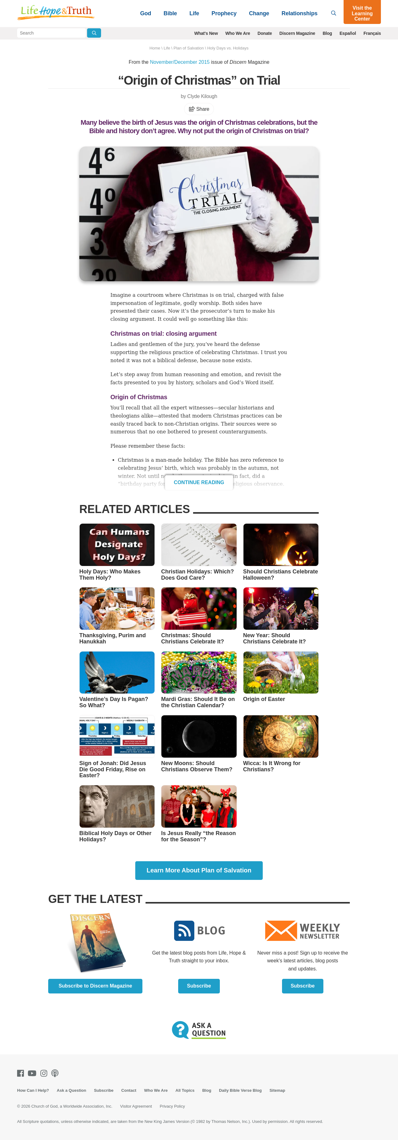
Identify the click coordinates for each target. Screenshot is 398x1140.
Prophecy (223, 13)
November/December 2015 (180, 62)
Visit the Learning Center (362, 13)
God (145, 13)
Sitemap (277, 1090)
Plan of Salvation (189, 48)
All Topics (184, 1090)
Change (259, 13)
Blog (327, 33)
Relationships (299, 13)
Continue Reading (199, 482)
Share (199, 109)
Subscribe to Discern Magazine (95, 985)
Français (372, 33)
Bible (170, 13)
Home (155, 48)
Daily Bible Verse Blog (240, 1090)
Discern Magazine (297, 33)
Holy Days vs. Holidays (227, 48)
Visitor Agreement (136, 1106)
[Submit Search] (94, 33)
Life (194, 13)
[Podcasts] (56, 1073)
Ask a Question (71, 1090)
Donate (264, 33)
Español (348, 33)
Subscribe (199, 985)
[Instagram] (45, 1073)
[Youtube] (33, 1073)
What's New (206, 33)
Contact (128, 1090)
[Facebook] (21, 1073)
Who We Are (237, 33)
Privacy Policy (172, 1106)
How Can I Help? (33, 1090)
